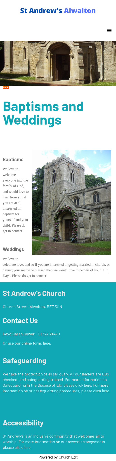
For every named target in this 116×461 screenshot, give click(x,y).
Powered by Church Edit (58, 457)
